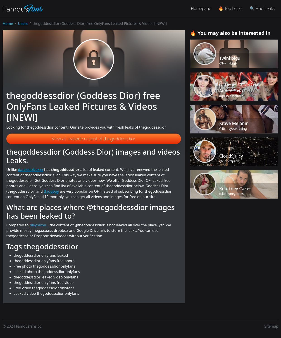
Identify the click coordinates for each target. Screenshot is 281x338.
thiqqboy (51, 191)
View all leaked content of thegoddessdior (94, 139)
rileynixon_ (39, 225)
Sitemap (271, 326)
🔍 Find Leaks (262, 8)
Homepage (201, 8)
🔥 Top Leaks (230, 8)
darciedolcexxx (30, 169)
